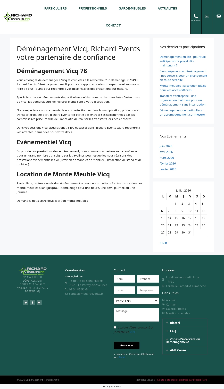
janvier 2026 (168, 169)
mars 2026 (167, 157)
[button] (184, 323)
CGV (132, 332)
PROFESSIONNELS (93, 8)
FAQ (173, 331)
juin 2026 (166, 146)
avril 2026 (166, 152)
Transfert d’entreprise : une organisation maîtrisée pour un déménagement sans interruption (183, 100)
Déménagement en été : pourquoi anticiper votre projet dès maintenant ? (183, 61)
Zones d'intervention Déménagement (183, 340)
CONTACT (113, 25)
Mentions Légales (145, 379)
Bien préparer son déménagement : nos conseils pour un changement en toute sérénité (183, 75)
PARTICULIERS (55, 8)
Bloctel (122, 357)
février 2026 (168, 163)
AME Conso (178, 350)
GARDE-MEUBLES (132, 8)
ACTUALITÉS (167, 8)
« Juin (163, 242)
